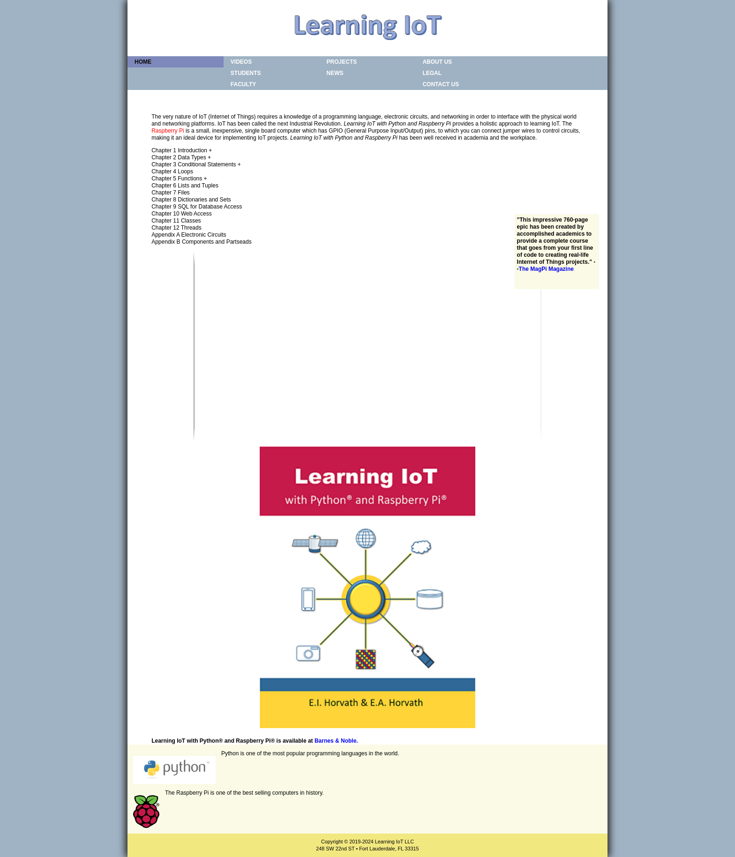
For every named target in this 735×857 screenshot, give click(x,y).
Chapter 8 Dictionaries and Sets (191, 199)
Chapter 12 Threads (176, 227)
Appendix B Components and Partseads (201, 241)
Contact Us (440, 84)
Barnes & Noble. (336, 741)
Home (143, 62)
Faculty (243, 84)
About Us (437, 62)
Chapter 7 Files (170, 192)
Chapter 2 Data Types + (181, 157)
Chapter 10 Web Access (181, 213)
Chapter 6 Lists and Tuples (184, 185)
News (335, 73)
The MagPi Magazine (546, 269)
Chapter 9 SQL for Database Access (196, 206)
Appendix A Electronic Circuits (188, 234)
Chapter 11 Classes (176, 220)
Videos (241, 62)
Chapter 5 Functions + (179, 178)
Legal (432, 73)
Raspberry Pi (167, 130)
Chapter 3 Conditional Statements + (195, 164)
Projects (342, 62)
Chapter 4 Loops (172, 171)
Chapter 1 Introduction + (181, 150)
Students (246, 73)
